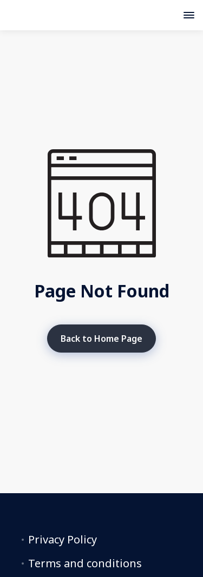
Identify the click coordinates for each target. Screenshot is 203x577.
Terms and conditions (85, 563)
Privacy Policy (62, 539)
